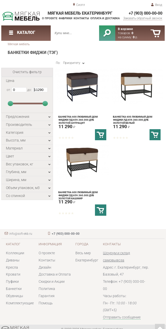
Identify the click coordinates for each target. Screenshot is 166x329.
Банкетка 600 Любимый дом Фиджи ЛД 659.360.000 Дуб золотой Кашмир (78, 195)
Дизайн (45, 267)
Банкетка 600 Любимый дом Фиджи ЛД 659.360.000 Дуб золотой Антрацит (78, 119)
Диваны (13, 260)
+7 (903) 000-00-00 (145, 13)
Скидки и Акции (52, 281)
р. (135, 37)
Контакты (81, 18)
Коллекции (15, 253)
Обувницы (14, 296)
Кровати (13, 274)
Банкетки (14, 289)
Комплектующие (20, 303)
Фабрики (65, 18)
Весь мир (83, 253)
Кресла (12, 267)
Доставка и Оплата (55, 274)
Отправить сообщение (122, 317)
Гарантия (47, 296)
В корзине (125, 29)
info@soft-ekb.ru (20, 234)
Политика (47, 289)
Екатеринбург (86, 260)
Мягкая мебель (19, 44)
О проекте (49, 18)
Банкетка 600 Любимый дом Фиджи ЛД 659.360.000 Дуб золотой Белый (132, 119)
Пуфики (12, 281)
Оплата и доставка (105, 18)
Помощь (46, 303)
